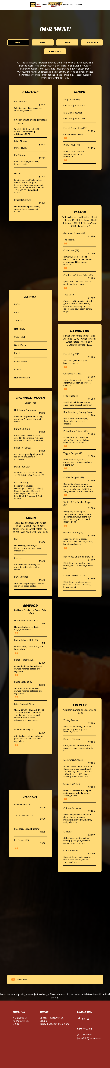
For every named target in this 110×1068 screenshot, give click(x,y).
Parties (66, 5)
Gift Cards (79, 5)
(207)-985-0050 (84, 1034)
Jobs (71, 5)
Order (33, 5)
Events (44, 5)
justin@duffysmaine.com (89, 1038)
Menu (38, 5)
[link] (55, 4)
